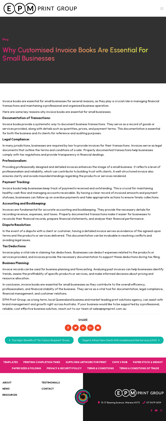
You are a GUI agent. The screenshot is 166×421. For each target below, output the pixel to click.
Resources (9, 394)
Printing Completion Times (41, 362)
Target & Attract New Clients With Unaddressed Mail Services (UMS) (121, 340)
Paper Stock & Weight (148, 362)
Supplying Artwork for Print (86, 362)
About (7, 382)
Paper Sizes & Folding (26, 368)
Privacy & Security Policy (64, 368)
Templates (10, 362)
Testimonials (51, 382)
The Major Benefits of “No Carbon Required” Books (39, 340)
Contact (48, 388)
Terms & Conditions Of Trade (139, 368)
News (6, 388)
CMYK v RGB (119, 362)
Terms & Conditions (100, 368)
